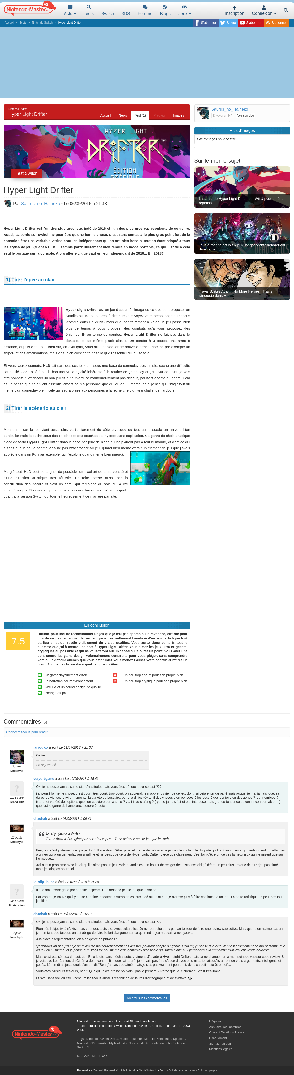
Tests (89, 10)
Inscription (234, 10)
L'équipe (215, 1021)
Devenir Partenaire (106, 1070)
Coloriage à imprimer (181, 1070)
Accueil (9, 22)
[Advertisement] (147, 62)
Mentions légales (221, 1049)
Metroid (149, 1039)
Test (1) (140, 115)
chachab (40, 818)
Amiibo (103, 1043)
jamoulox (40, 747)
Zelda (114, 1039)
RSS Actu (84, 1056)
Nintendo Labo (161, 1043)
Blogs (165, 10)
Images (178, 115)
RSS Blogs (99, 1056)
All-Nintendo (128, 1070)
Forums (145, 10)
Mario (124, 1039)
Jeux (184, 10)
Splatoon (179, 1039)
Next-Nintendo (148, 1070)
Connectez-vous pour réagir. (27, 732)
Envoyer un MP (222, 115)
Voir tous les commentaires (147, 998)
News (123, 115)
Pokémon (136, 1039)
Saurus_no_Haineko (40, 203)
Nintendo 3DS (87, 1043)
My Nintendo (118, 1043)
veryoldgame (43, 779)
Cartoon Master (139, 1043)
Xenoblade (163, 1039)
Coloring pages (207, 1070)
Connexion (264, 10)
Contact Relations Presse (226, 1032)
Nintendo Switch (42, 22)
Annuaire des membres (225, 1027)
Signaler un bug (220, 1043)
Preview (159, 115)
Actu (70, 10)
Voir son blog (245, 115)
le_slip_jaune (43, 882)
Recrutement (218, 1038)
